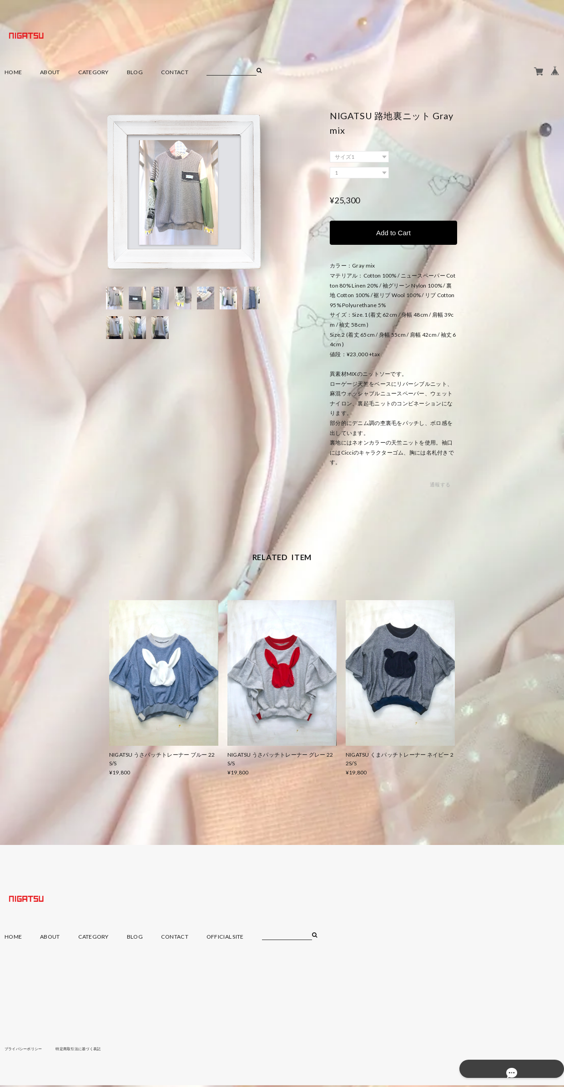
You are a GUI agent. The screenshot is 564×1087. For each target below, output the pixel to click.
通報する (440, 486)
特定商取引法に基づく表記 (93, 1049)
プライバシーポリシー (28, 1049)
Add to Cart (393, 233)
